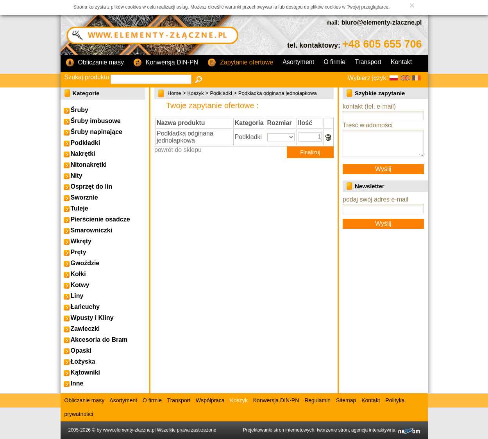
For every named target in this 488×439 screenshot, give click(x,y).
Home (174, 93)
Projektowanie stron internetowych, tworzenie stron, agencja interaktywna (331, 430)
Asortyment (298, 62)
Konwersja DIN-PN (165, 63)
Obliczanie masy (95, 63)
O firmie (334, 62)
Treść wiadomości (367, 125)
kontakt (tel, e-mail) (369, 106)
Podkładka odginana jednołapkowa (277, 93)
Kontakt (401, 62)
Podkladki (221, 93)
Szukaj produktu (86, 77)
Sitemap (346, 400)
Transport (368, 62)
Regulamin (317, 400)
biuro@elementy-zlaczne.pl (381, 22)
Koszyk (196, 93)
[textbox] (151, 79)
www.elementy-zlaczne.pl (129, 430)
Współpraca (210, 400)
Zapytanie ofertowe (240, 63)
